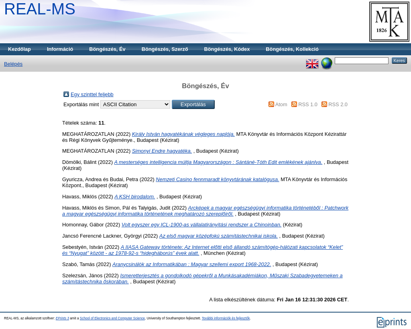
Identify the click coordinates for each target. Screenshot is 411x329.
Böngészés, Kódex (227, 49)
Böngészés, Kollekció (292, 49)
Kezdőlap (19, 49)
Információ (60, 49)
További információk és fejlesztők (226, 318)
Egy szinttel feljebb (92, 94)
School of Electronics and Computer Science (112, 318)
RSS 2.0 (338, 104)
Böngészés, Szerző (165, 49)
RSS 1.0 (307, 104)
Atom (281, 104)
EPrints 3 (62, 318)
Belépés (13, 64)
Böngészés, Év (107, 49)
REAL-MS (39, 9)
